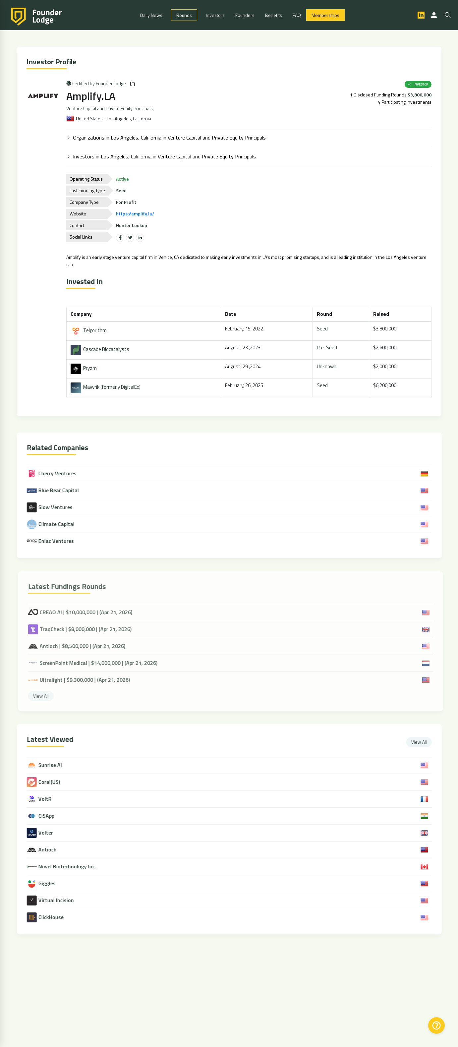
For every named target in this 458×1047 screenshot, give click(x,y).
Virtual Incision (61, 901)
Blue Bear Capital (58, 490)
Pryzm (85, 368)
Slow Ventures (55, 507)
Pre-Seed (328, 347)
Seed (323, 328)
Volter (50, 833)
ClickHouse (56, 917)
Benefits (273, 15)
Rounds (184, 15)
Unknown (327, 366)
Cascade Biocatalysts (101, 349)
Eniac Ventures (55, 541)
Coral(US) (54, 782)
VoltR (50, 799)
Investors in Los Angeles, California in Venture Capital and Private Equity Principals (165, 156)
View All (424, 741)
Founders (245, 15)
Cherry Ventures (57, 474)
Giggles (52, 884)
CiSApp (51, 816)
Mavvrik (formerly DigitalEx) (107, 387)
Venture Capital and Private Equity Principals (110, 108)
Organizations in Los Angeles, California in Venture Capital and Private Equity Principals (170, 138)
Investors (215, 15)
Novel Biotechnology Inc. (72, 867)
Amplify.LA (91, 96)
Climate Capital (56, 524)
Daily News (151, 15)
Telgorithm (90, 330)
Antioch (52, 850)
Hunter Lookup (132, 225)
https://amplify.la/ (136, 213)
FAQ (297, 15)
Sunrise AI (55, 765)
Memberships (325, 15)
